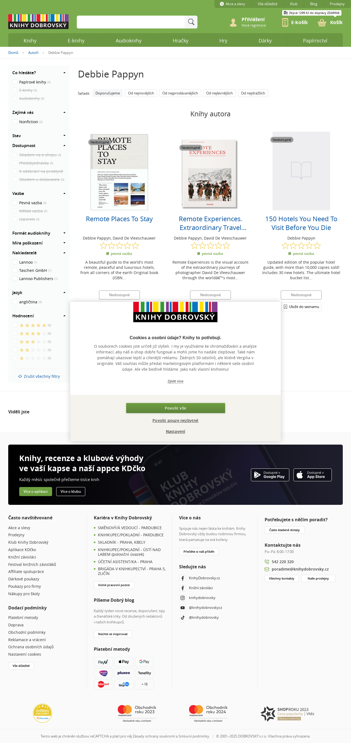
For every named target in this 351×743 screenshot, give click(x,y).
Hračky (180, 40)
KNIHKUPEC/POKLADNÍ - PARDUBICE (131, 535)
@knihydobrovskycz (200, 607)
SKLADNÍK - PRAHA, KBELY (121, 542)
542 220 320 (283, 561)
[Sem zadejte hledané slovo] (131, 22)
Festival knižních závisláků (32, 564)
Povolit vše (175, 408)
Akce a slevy (19, 528)
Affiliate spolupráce (26, 571)
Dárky (265, 40)
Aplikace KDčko (22, 550)
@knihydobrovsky (199, 617)
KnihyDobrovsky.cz (199, 578)
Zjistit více (175, 381)
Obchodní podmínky (27, 632)
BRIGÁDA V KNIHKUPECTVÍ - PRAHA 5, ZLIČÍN (132, 571)
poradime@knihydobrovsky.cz (300, 569)
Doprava (16, 625)
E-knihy (76, 40)
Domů (13, 52)
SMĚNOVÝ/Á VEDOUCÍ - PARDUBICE (130, 528)
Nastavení (175, 431)
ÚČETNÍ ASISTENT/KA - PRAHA (125, 562)
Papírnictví (315, 40)
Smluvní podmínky (194, 736)
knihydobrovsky (197, 597)
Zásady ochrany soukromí (154, 736)
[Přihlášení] (301, 306)
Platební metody (23, 617)
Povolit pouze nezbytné (175, 420)
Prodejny (16, 535)
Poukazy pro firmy (24, 586)
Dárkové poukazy (23, 579)
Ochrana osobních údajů (31, 647)
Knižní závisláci (22, 557)
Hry (223, 40)
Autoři (33, 52)
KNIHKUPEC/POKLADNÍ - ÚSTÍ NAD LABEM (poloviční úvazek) (129, 552)
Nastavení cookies (24, 654)
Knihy (30, 40)
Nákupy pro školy (24, 594)
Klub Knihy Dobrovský (28, 542)
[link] (254, 25)
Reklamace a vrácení (27, 640)
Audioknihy (128, 40)
